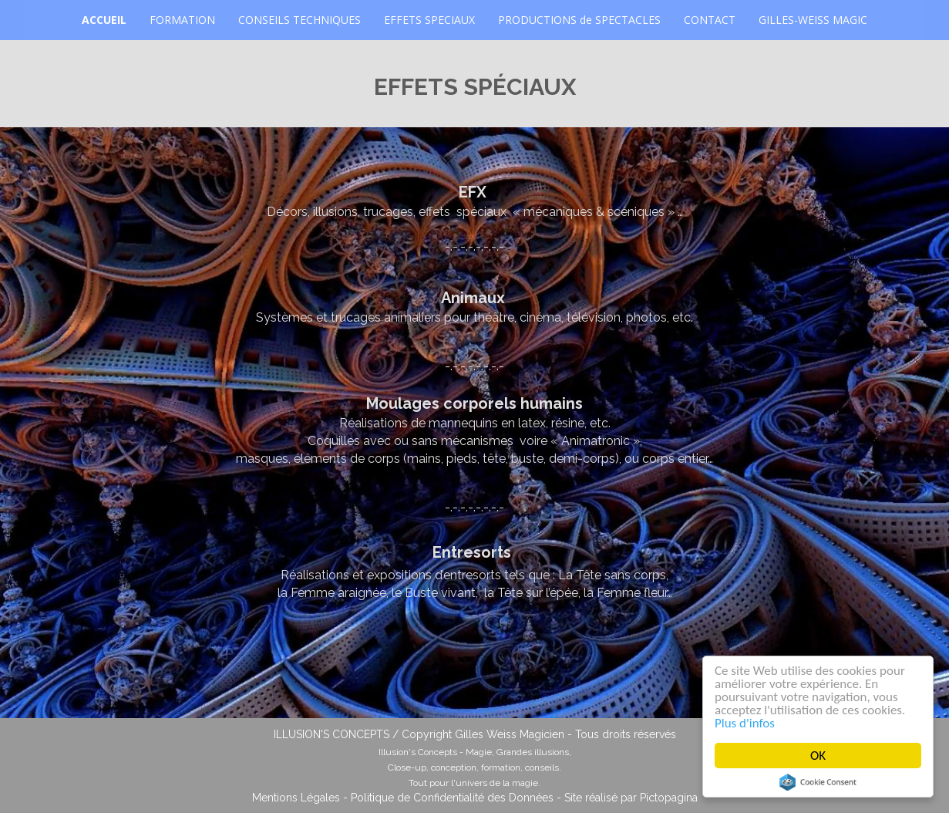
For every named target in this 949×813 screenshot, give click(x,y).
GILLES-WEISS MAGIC (813, 19)
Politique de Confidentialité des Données (452, 797)
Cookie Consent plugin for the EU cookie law (818, 782)
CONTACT (709, 19)
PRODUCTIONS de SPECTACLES (579, 19)
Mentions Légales (296, 797)
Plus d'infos (745, 723)
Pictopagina (669, 797)
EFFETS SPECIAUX (429, 19)
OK (818, 755)
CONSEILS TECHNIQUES (299, 19)
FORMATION (182, 19)
